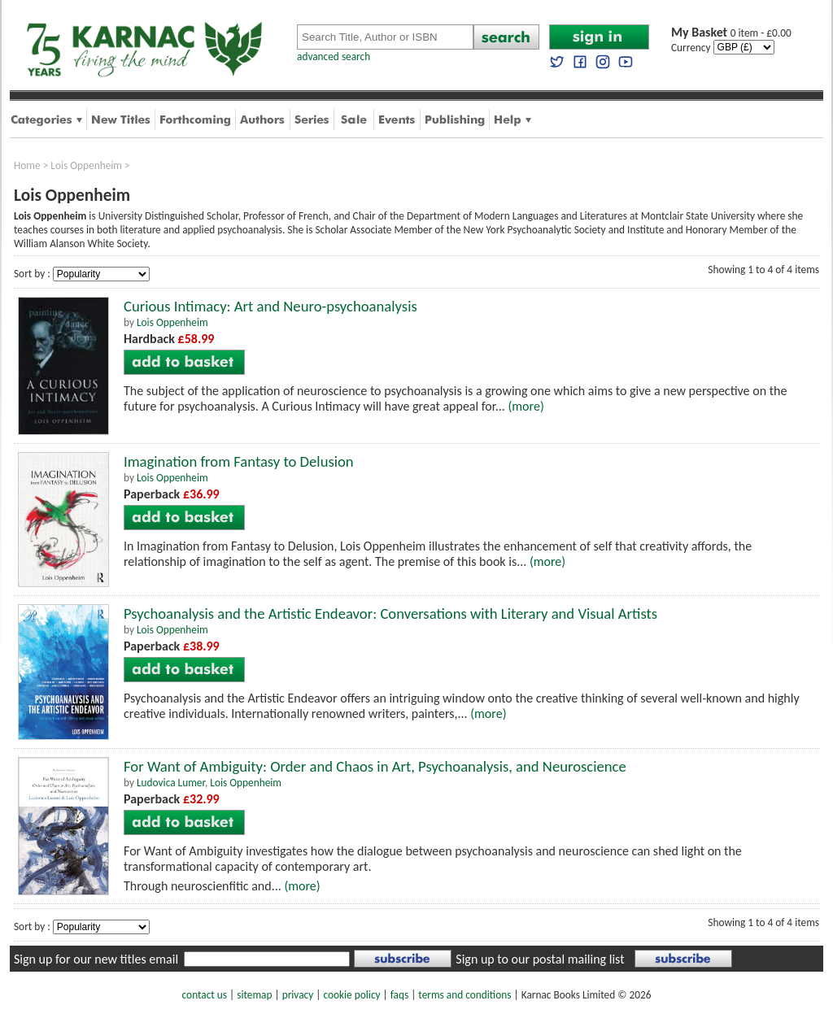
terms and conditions (464, 995)
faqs (399, 995)
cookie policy (351, 995)
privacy (298, 995)
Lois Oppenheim (86, 165)
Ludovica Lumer (171, 783)
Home (27, 165)
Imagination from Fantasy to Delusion (239, 461)
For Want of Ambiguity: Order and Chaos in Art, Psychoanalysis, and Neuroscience (375, 766)
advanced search (333, 56)
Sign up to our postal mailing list (540, 959)
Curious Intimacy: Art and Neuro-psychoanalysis (270, 306)
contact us (204, 995)
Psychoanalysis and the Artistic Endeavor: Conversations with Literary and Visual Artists (390, 613)
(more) (525, 406)
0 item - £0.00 (731, 33)
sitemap (254, 995)
